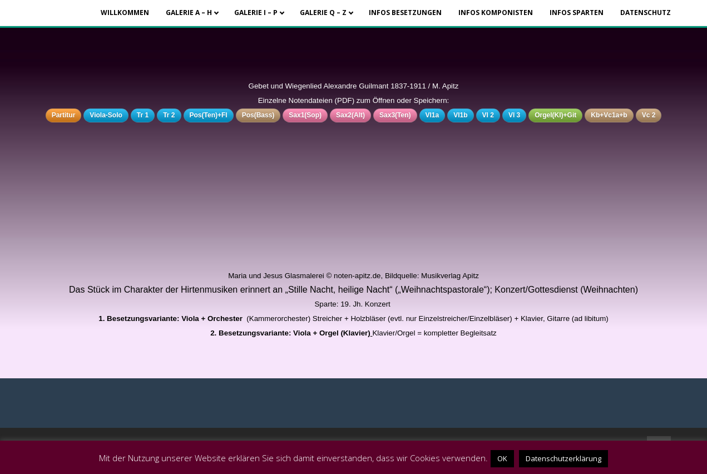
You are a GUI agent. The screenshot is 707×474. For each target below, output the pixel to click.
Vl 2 (488, 115)
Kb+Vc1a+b (609, 115)
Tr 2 (169, 115)
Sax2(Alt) (350, 115)
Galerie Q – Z (323, 12)
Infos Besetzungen (405, 12)
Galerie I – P (256, 12)
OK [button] (502, 458)
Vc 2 (649, 115)
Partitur (64, 115)
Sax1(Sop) (305, 115)
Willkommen (125, 12)
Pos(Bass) (258, 115)
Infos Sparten (577, 12)
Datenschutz (645, 12)
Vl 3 (514, 115)
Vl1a (432, 115)
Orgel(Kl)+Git (555, 115)
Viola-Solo (106, 115)
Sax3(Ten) (395, 115)
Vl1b (460, 115)
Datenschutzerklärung (563, 458)
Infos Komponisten (495, 12)
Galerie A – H (189, 12)
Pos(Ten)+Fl (209, 115)
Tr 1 (143, 115)
